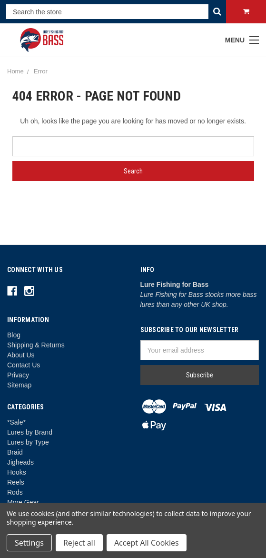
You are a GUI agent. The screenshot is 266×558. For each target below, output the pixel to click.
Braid (15, 452)
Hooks (16, 472)
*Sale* (16, 422)
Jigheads (20, 462)
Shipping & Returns (36, 345)
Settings (29, 543)
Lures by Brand (29, 432)
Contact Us (23, 365)
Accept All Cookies (146, 543)
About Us (21, 355)
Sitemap (19, 385)
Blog (13, 335)
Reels (15, 482)
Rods (15, 492)
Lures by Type (28, 442)
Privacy (18, 375)
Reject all (79, 543)
